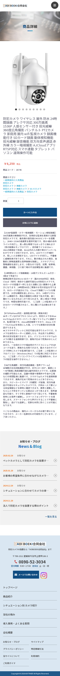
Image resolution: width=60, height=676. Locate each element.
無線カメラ (21, 185)
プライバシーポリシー (13, 648)
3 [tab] (23, 109)
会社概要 (8, 632)
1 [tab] (16, 109)
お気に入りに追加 (30, 222)
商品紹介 (8, 596)
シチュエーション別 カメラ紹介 (20, 605)
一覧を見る (51, 516)
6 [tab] (34, 109)
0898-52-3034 (32, 562)
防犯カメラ (8, 182)
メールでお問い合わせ (28, 574)
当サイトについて (11, 655)
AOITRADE (29, 673)
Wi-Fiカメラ (35, 188)
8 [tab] (41, 109)
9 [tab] (44, 109)
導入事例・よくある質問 (16, 623)
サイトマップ (37, 641)
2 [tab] (19, 109)
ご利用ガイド (9, 663)
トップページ (10, 587)
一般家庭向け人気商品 (13, 180)
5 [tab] (30, 109)
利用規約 (35, 655)
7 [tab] (37, 109)
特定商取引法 (37, 648)
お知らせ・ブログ (11, 641)
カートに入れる (30, 212)
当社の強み (9, 614)
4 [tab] (27, 109)
